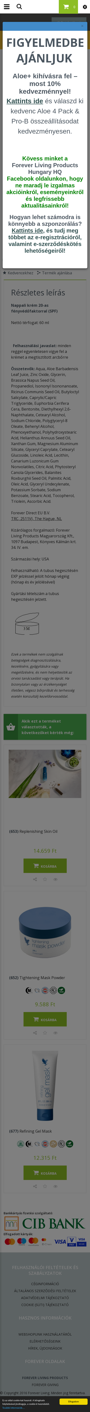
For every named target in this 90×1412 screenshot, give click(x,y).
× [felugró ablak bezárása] (82, 26)
